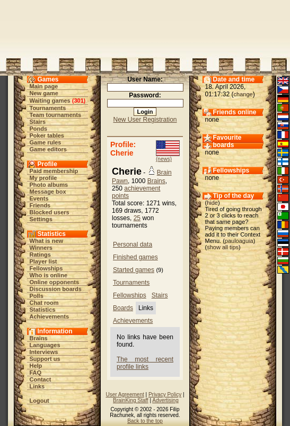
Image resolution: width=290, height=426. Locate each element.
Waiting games (50, 100)
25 (137, 218)
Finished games (135, 257)
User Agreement (125, 394)
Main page (44, 86)
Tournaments (48, 108)
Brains (39, 338)
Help (36, 365)
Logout (39, 400)
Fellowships (46, 268)
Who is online (49, 275)
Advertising (165, 400)
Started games (133, 270)
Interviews (44, 352)
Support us (45, 359)
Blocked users (49, 212)
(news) (164, 159)
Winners (41, 247)
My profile (43, 178)
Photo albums (49, 185)
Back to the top (145, 421)
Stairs (38, 122)
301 (78, 100)
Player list (43, 261)
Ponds (39, 128)
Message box (48, 191)
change (243, 94)
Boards (123, 308)
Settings (41, 219)
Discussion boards (56, 289)
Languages (45, 345)
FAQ (36, 372)
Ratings (40, 254)
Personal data (132, 244)
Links (37, 386)
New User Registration (145, 119)
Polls (36, 296)
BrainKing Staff (130, 400)
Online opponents (55, 282)
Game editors (48, 149)
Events (39, 198)
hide (212, 203)
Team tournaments (56, 115)
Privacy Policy (164, 394)
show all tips (223, 247)
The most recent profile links (145, 363)
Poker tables (47, 135)
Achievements (49, 316)
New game (44, 93)
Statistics (43, 309)
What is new (47, 241)
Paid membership (54, 171)
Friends (40, 205)
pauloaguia (239, 241)
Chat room (44, 303)
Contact (40, 379)
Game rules (45, 142)
